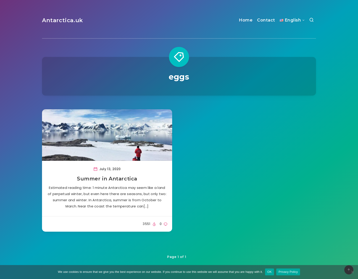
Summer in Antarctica (107, 179)
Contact (266, 20)
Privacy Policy (288, 272)
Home (246, 20)
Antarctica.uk (62, 20)
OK (269, 272)
